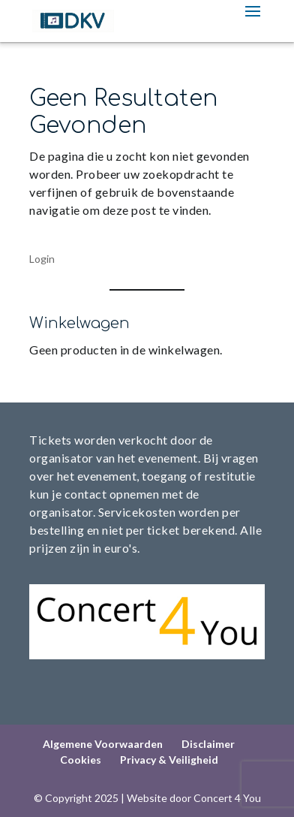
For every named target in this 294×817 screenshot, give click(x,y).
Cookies (80, 759)
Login (42, 258)
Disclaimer (208, 743)
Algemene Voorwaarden (103, 743)
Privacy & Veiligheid (169, 759)
